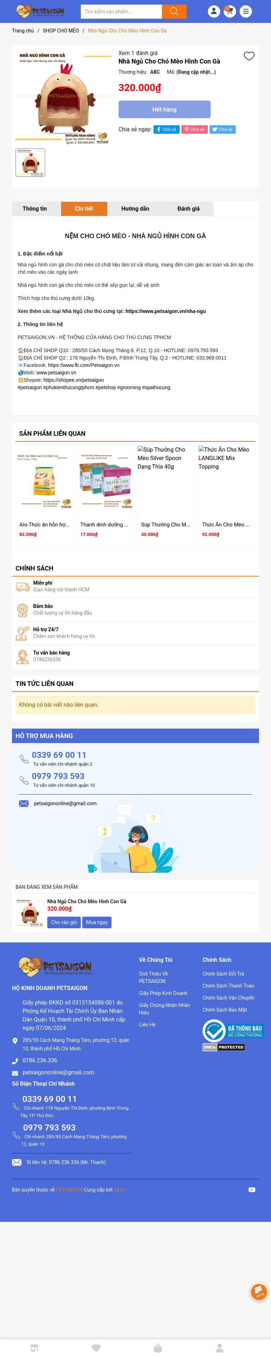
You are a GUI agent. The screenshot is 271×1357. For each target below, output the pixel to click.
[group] (64, 97)
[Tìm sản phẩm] (121, 12)
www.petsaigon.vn (56, 372)
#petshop (106, 387)
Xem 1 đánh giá (138, 53)
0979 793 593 (58, 773)
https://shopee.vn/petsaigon (73, 380)
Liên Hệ (147, 1021)
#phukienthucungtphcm (68, 387)
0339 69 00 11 (59, 752)
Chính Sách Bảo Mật (225, 1006)
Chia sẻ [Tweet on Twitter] (221, 129)
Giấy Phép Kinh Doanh (163, 990)
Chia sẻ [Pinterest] (193, 129)
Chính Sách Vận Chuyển (228, 994)
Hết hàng (164, 109)
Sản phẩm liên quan (52, 433)
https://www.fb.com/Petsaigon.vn (83, 365)
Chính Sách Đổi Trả (223, 970)
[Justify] (173, 12)
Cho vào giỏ (64, 919)
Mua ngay (97, 919)
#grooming (129, 387)
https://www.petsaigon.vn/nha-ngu (165, 311)
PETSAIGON (69, 1186)
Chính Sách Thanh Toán (228, 982)
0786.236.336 (40, 1057)
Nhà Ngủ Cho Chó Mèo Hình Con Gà (86, 898)
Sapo (119, 1186)
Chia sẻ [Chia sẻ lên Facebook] (165, 129)
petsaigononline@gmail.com (58, 1069)
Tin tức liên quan (45, 680)
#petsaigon (30, 387)
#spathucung (156, 387)
